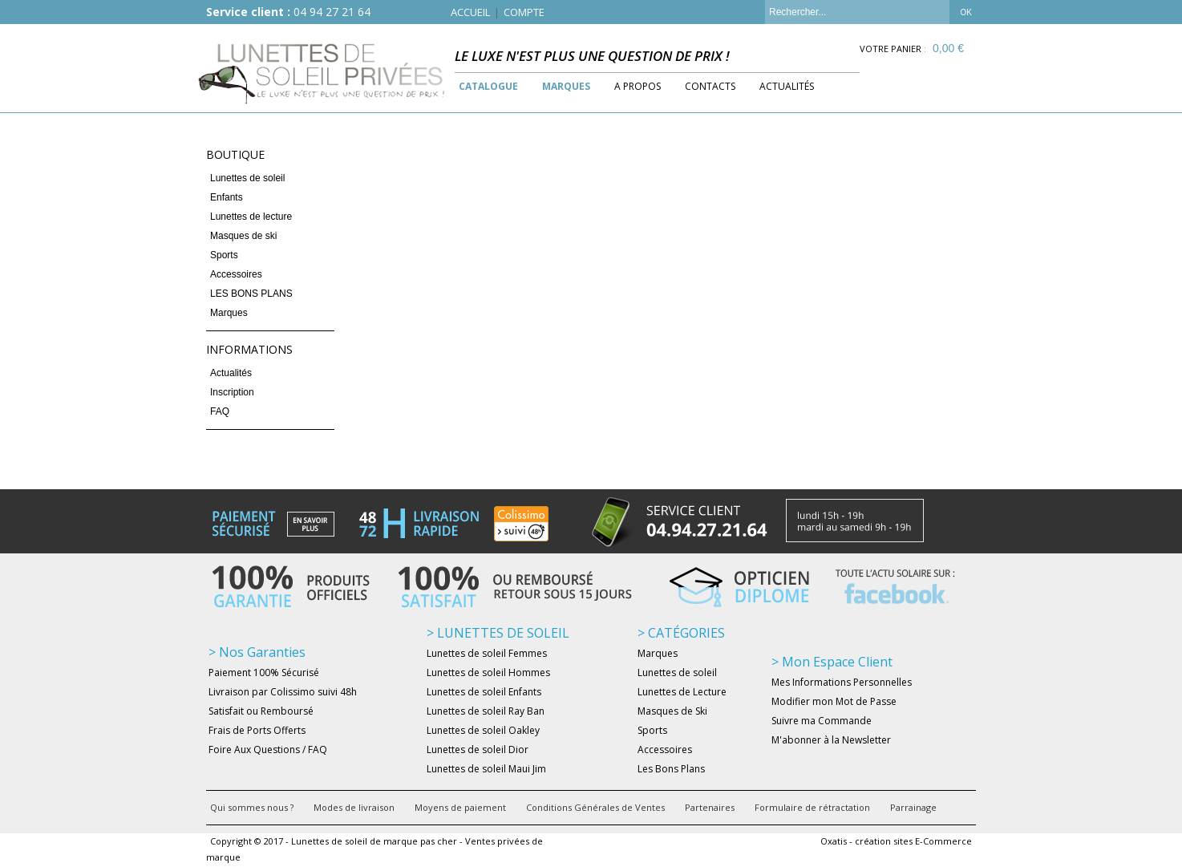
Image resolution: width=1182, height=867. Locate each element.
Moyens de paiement (460, 807)
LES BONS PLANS (251, 293)
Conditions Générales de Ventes (595, 807)
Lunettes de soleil (247, 178)
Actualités (786, 86)
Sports (224, 255)
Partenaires (710, 807)
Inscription (232, 392)
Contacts (710, 86)
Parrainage (913, 807)
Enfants (226, 197)
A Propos (637, 86)
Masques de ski (243, 235)
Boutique (235, 154)
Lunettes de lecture (251, 216)
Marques (566, 86)
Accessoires (236, 274)
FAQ (219, 411)
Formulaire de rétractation (812, 807)
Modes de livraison (354, 807)
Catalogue (488, 86)
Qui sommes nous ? (251, 807)
